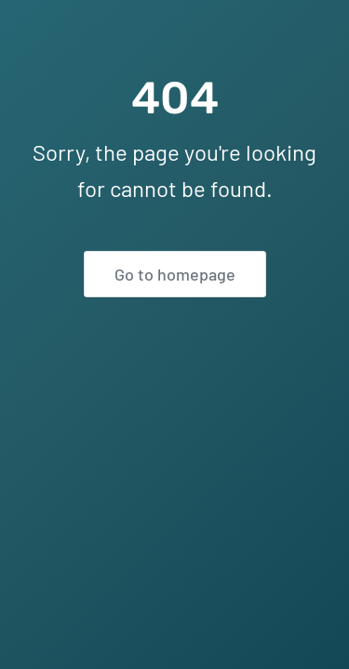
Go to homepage (174, 274)
